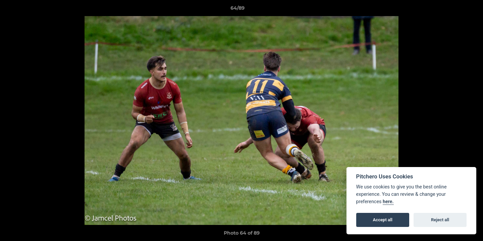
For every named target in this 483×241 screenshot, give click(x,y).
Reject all (440, 219)
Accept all (382, 219)
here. (388, 202)
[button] (455, 10)
